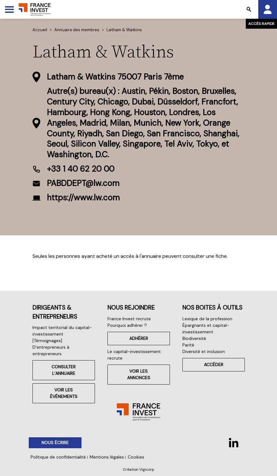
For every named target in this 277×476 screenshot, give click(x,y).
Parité (188, 345)
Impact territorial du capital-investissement (62, 331)
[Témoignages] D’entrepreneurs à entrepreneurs (50, 347)
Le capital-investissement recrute (134, 355)
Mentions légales (107, 457)
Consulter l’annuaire (64, 370)
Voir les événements (63, 393)
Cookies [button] (136, 457)
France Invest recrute (129, 318)
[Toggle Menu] (9, 9)
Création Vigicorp (138, 469)
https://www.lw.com (83, 197)
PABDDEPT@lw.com (83, 183)
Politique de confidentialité (58, 457)
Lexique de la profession (207, 318)
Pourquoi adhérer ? (127, 325)
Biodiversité (194, 338)
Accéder (213, 364)
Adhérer (138, 338)
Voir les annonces (138, 374)
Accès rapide (261, 23)
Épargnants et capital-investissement (205, 328)
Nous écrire (55, 442)
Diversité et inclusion (203, 351)
